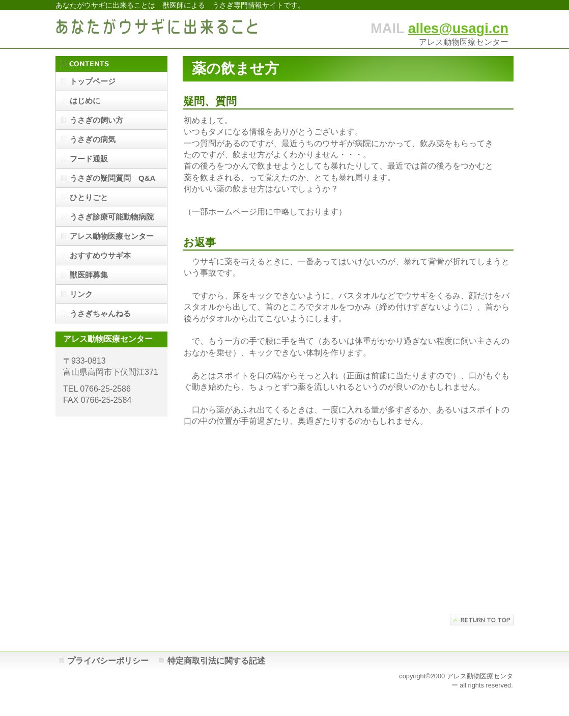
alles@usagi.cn (458, 28)
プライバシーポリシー (108, 660)
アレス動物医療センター (112, 236)
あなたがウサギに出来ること (157, 29)
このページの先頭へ (482, 620)
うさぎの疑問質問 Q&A (112, 178)
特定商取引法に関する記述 (216, 660)
